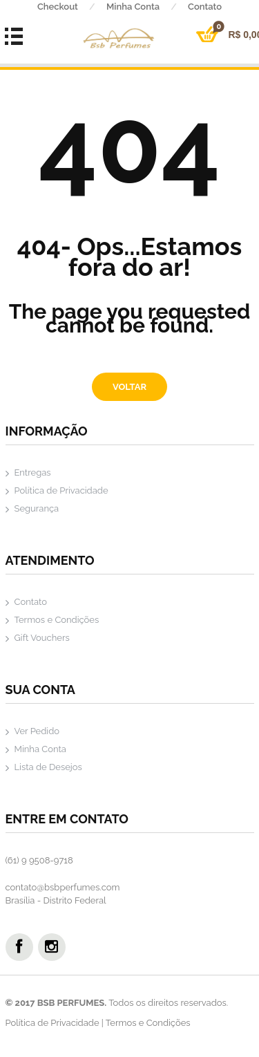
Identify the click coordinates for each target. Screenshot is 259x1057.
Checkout (71, 6)
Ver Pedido (37, 731)
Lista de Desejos (48, 767)
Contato (31, 602)
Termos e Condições (57, 620)
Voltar (129, 387)
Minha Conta (147, 6)
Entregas (33, 472)
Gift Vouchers (42, 638)
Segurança (37, 508)
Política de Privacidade (61, 490)
